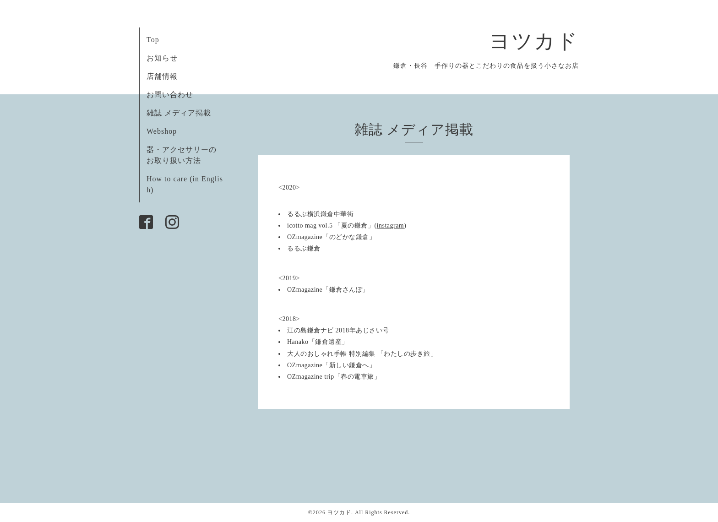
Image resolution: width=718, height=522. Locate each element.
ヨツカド (534, 41)
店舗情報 (162, 76)
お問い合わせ (170, 94)
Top (153, 40)
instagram (390, 225)
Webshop (162, 131)
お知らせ (162, 58)
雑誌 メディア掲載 (179, 113)
